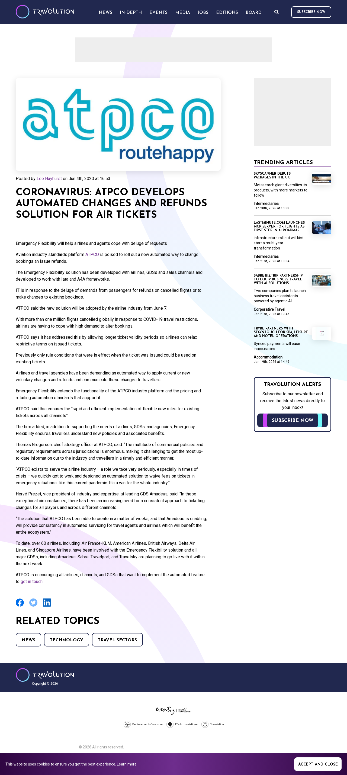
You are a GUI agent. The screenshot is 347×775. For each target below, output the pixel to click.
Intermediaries (266, 203)
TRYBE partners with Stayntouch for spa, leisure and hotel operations (281, 332)
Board (254, 13)
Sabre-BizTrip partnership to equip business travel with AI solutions (278, 279)
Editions (227, 13)
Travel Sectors (117, 640)
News (28, 640)
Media (182, 13)
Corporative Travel (269, 309)
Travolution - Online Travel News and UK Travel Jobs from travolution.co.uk (45, 675)
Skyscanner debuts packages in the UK (272, 175)
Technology (66, 640)
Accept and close (318, 765)
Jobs (203, 13)
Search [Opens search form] (276, 11)
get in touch (32, 581)
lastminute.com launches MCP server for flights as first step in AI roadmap (279, 226)
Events (158, 13)
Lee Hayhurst (49, 178)
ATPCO (92, 254)
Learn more (127, 764)
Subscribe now (311, 12)
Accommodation (268, 357)
